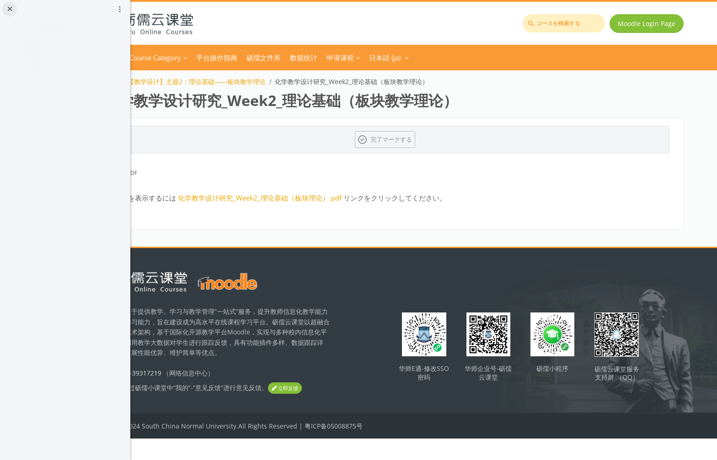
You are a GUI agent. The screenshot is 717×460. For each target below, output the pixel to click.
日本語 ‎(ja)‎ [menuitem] (458, 57)
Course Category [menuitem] (228, 57)
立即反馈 (176, 410)
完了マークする (429, 139)
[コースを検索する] (568, 23)
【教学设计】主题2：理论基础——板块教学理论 (270, 81)
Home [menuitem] (183, 57)
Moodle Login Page (651, 23)
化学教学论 (176, 81)
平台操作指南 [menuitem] (289, 57)
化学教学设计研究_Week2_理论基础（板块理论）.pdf (333, 197)
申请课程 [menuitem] (413, 57)
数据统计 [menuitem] (377, 57)
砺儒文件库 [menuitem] (337, 57)
